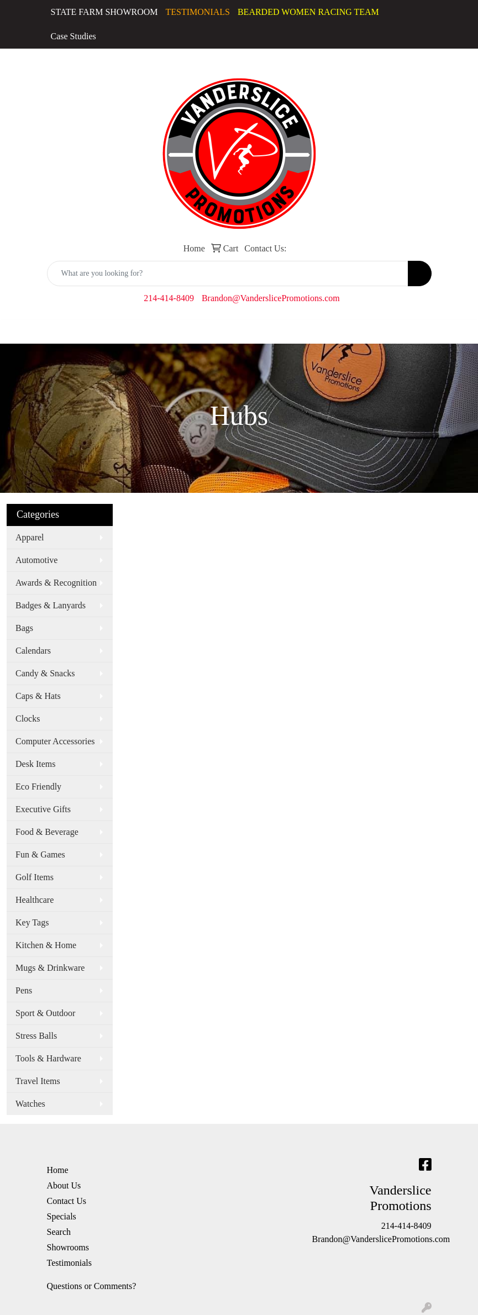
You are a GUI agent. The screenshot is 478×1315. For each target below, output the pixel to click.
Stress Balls (36, 1035)
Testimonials (69, 1262)
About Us (64, 1185)
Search (59, 1232)
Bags (24, 628)
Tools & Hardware (48, 1058)
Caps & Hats (38, 696)
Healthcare (34, 899)
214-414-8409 (169, 298)
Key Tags (32, 922)
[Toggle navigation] (17, 331)
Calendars (33, 650)
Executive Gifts (43, 809)
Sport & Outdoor (45, 1013)
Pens (23, 990)
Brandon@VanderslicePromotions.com (271, 298)
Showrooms (68, 1247)
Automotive (36, 560)
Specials (61, 1216)
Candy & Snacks (45, 673)
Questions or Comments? (91, 1286)
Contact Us (67, 1201)
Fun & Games (40, 854)
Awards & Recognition (56, 582)
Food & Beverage (46, 832)
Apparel (29, 537)
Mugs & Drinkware (50, 967)
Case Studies (73, 36)
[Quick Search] (227, 273)
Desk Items (35, 764)
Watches (30, 1103)
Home (58, 1170)
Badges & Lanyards (50, 605)
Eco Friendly (38, 786)
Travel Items (37, 1081)
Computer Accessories (55, 741)
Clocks (27, 718)
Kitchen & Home (45, 945)
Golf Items (34, 877)
